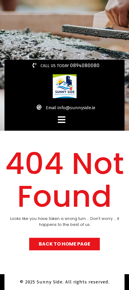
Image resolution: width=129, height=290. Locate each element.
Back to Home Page (64, 243)
